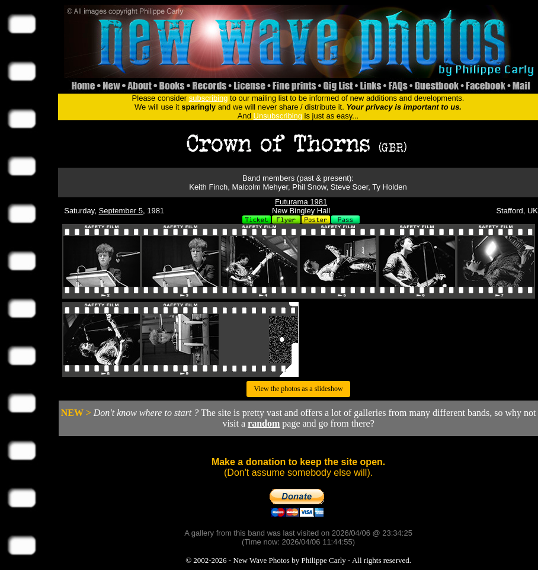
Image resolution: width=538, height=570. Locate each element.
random (264, 423)
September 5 (121, 210)
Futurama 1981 (301, 201)
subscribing (208, 98)
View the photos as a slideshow (298, 389)
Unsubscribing (278, 115)
